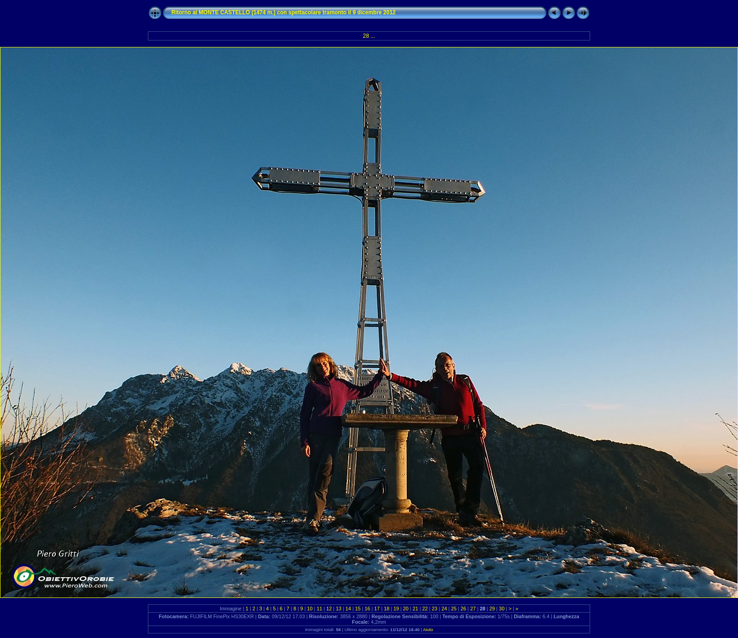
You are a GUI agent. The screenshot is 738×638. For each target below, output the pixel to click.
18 (386, 608)
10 (310, 608)
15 (358, 608)
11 (319, 608)
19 (396, 608)
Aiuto (428, 629)
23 (434, 608)
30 (502, 608)
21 (415, 608)
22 (425, 608)
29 (492, 608)
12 (329, 608)
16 (367, 608)
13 (338, 608)
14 (348, 608)
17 (377, 608)
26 (463, 608)
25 (454, 608)
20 (406, 608)
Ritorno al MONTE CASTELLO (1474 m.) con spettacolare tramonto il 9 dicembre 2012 (283, 12)
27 (473, 608)
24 (444, 608)
